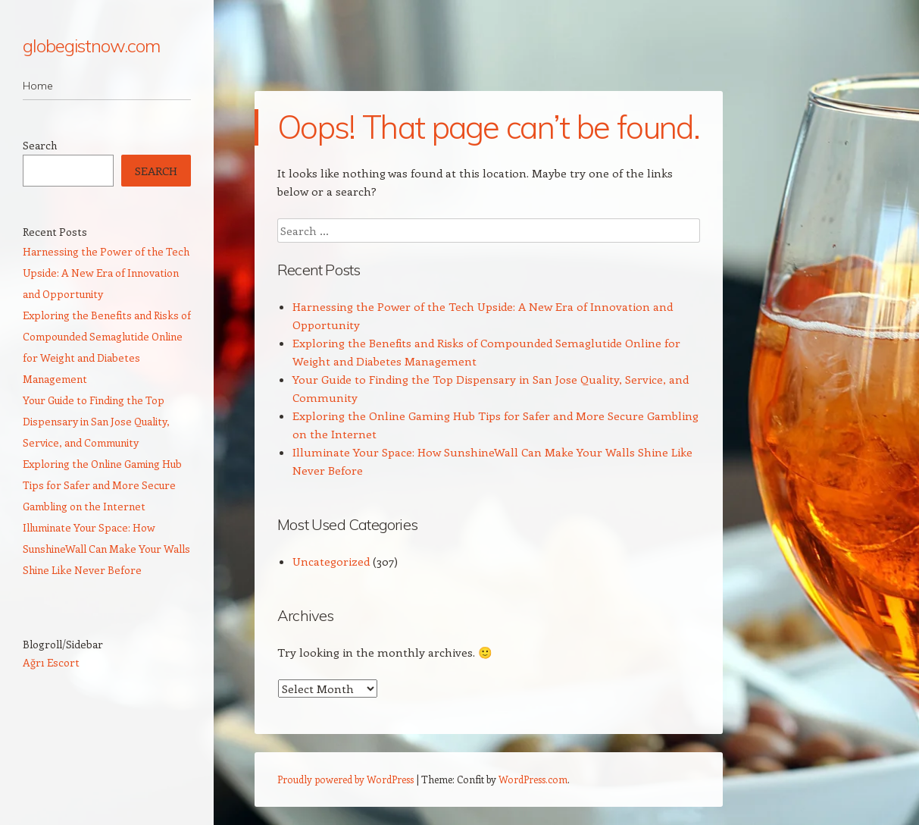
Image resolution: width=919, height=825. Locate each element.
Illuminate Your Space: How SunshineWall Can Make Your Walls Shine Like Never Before (106, 548)
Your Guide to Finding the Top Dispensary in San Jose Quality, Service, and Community (96, 421)
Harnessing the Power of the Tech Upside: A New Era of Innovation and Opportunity (106, 272)
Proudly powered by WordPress (345, 779)
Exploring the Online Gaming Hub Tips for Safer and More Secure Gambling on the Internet (102, 484)
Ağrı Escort (51, 662)
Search (40, 145)
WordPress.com (533, 779)
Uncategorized (331, 561)
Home (38, 86)
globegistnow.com (91, 45)
